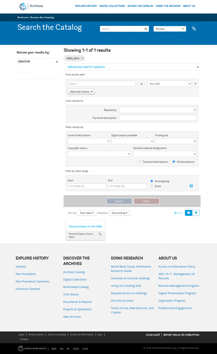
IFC (68, 348)
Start (70, 180)
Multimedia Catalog (76, 287)
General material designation (150, 148)
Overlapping (159, 181)
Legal (21, 334)
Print (178, 213)
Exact (155, 186)
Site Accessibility (57, 334)
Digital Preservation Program (177, 293)
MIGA (76, 348)
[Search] (124, 28)
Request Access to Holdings (129, 293)
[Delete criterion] (193, 83)
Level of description (79, 135)
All (19, 67)
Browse (170, 28)
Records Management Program (178, 286)
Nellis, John (24, 73)
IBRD (54, 348)
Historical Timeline (28, 289)
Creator (24, 62)
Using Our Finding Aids (126, 286)
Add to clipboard (100, 234)
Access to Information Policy (176, 266)
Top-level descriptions (153, 161)
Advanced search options (86, 67)
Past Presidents (26, 274)
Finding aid (161, 135)
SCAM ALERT (153, 335)
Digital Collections (75, 279)
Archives (36, 6)
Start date (87, 213)
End (110, 180)
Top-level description (104, 118)
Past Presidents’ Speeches (33, 281)
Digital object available (124, 135)
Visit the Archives (122, 300)
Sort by (72, 213)
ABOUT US (189, 6)
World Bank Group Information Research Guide (131, 269)
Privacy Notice (36, 334)
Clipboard (196, 28)
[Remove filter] (82, 58)
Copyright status (77, 148)
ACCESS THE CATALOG (140, 6)
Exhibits (21, 266)
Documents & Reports (77, 302)
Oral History (71, 294)
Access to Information (82, 334)
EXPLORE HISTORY (86, 6)
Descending (119, 213)
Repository (110, 110)
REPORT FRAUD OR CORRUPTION (181, 335)
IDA (62, 348)
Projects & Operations (77, 309)
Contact (24, 339)
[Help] (190, 186)
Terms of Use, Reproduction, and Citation (132, 310)
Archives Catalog (74, 272)
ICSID (85, 348)
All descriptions (183, 161)
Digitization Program (171, 300)
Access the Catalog (42, 17)
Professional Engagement (175, 308)
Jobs (100, 334)
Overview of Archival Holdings (130, 278)
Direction (102, 213)
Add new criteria (81, 91)
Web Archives (72, 317)
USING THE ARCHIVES (168, 6)
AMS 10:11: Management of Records (176, 276)
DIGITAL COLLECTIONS (112, 6)
